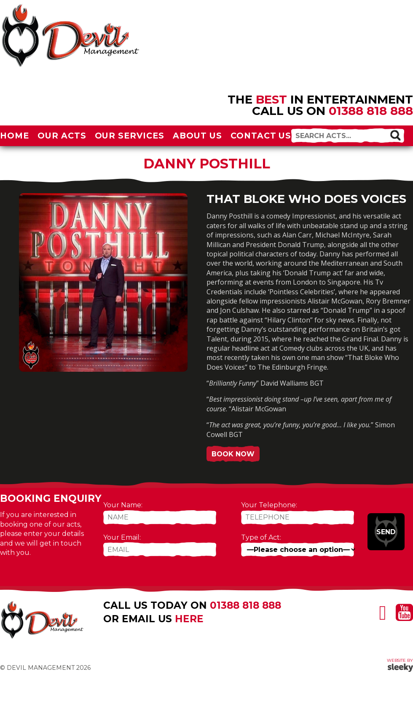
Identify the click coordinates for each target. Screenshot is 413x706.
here (189, 619)
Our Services (130, 136)
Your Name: (122, 505)
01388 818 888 (371, 111)
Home (14, 136)
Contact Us (261, 136)
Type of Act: (261, 537)
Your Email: (122, 537)
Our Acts (62, 136)
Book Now (233, 454)
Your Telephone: (269, 505)
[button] (395, 135)
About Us (197, 136)
